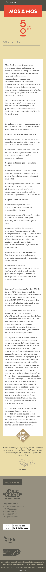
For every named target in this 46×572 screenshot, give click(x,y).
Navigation (11, 2)
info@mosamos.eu (11, 516)
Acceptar (23, 570)
